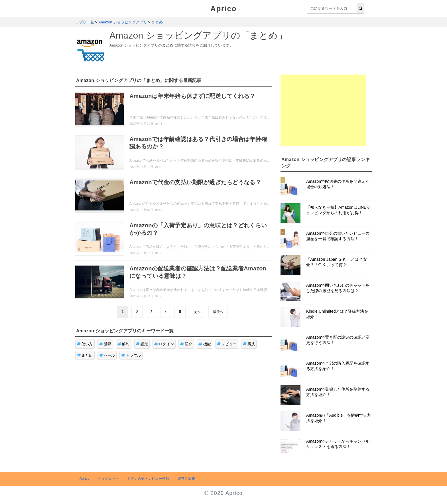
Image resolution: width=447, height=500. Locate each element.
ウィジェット (108, 479)
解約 (123, 344)
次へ (197, 312)
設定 (142, 344)
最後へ (218, 312)
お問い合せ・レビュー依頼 (148, 479)
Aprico (223, 8)
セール (107, 355)
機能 (204, 344)
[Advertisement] (323, 110)
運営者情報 (186, 479)
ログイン (164, 344)
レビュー (227, 344)
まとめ (85, 355)
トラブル (131, 355)
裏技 (249, 344)
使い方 (85, 344)
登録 (105, 344)
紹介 (186, 344)
